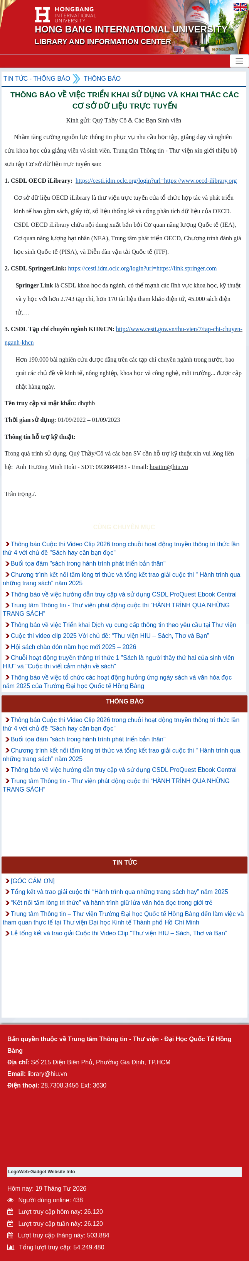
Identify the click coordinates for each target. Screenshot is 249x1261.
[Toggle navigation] (239, 61)
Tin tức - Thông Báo (36, 78)
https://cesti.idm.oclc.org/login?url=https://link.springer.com (142, 268)
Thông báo (102, 78)
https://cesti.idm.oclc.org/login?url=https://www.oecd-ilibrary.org (156, 180)
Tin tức (125, 862)
